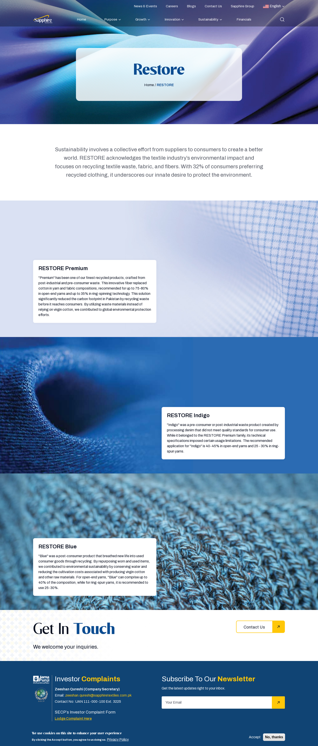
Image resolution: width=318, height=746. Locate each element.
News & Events (145, 6)
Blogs (191, 6)
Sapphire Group (242, 6)
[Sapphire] (42, 19)
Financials (244, 19)
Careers (172, 6)
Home (81, 19)
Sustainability (208, 19)
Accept (255, 737)
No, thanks (274, 737)
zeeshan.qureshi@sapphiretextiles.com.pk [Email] (98, 695)
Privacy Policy (118, 739)
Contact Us (213, 6)
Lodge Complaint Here (73, 718)
